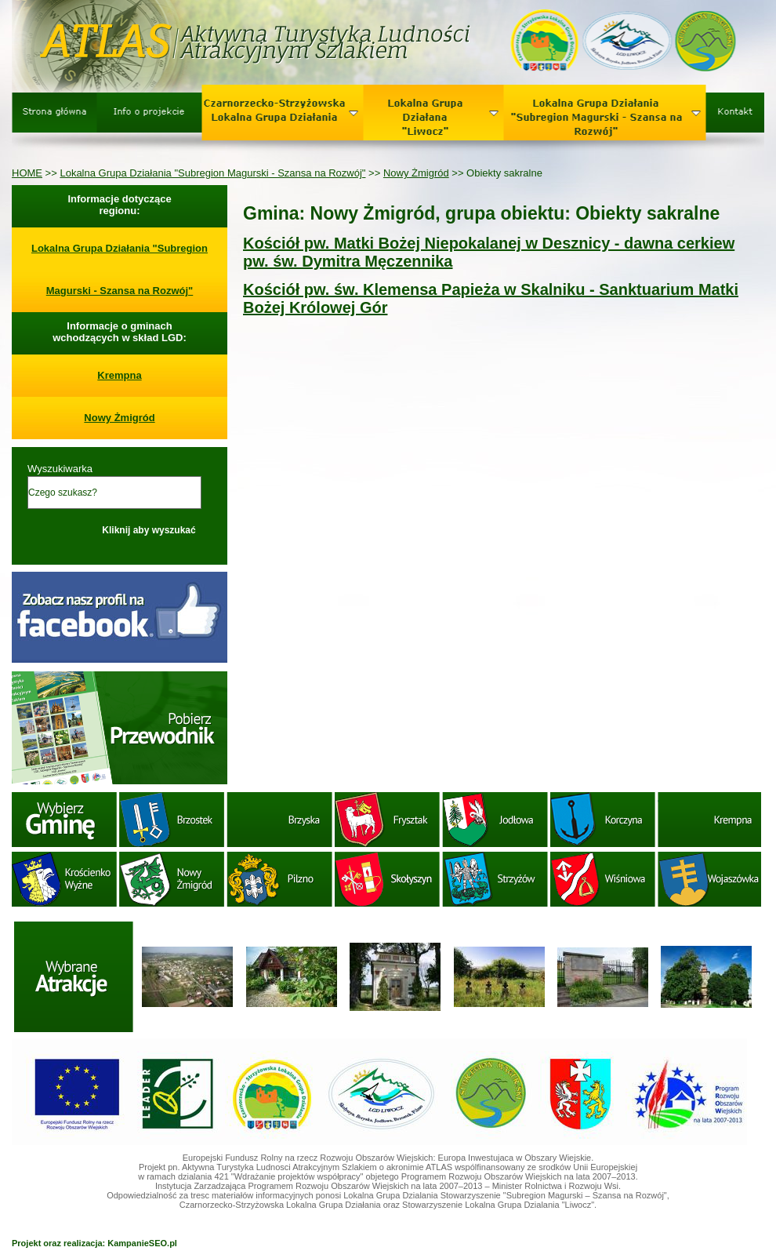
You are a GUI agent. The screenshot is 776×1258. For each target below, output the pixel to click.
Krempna (119, 375)
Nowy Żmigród (416, 173)
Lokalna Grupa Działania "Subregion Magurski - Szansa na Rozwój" (212, 173)
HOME (27, 173)
